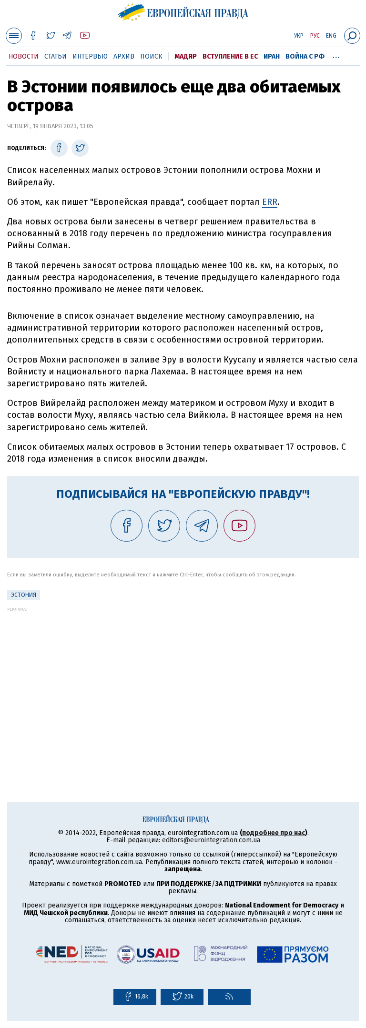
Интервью (90, 56)
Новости (24, 56)
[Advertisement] (183, 678)
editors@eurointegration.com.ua (211, 840)
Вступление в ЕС (230, 56)
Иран (272, 56)
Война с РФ (305, 56)
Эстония (23, 595)
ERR (269, 202)
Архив (123, 56)
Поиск (151, 56)
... (336, 55)
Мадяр (185, 56)
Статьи (55, 56)
